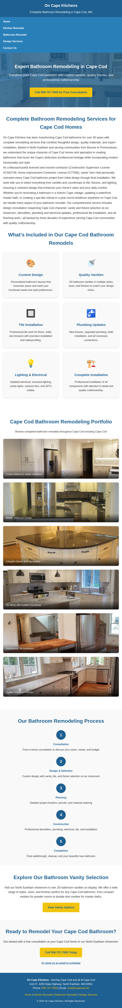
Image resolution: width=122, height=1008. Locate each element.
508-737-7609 (50, 988)
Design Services (13, 41)
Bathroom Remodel (15, 34)
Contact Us (10, 48)
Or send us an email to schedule (60, 963)
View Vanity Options (61, 907)
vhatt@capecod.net (78, 988)
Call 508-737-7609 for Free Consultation (61, 92)
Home (6, 21)
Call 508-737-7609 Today (61, 952)
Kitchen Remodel (13, 28)
